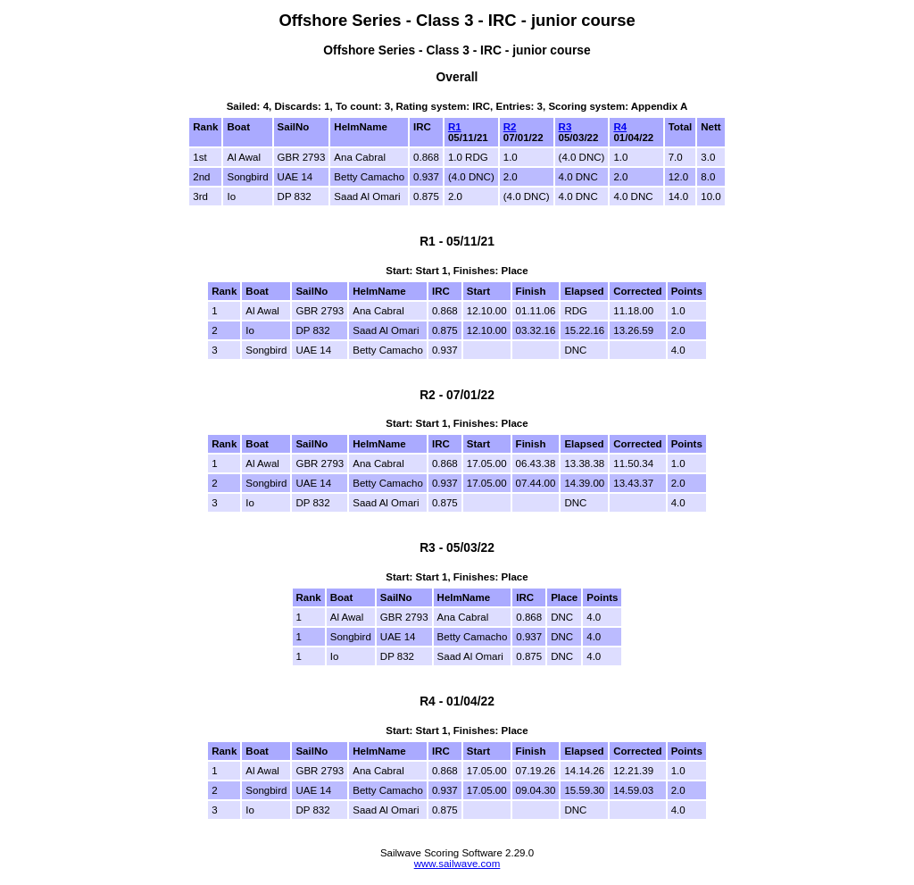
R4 (620, 126)
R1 (454, 126)
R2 (510, 126)
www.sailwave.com (457, 863)
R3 (565, 126)
